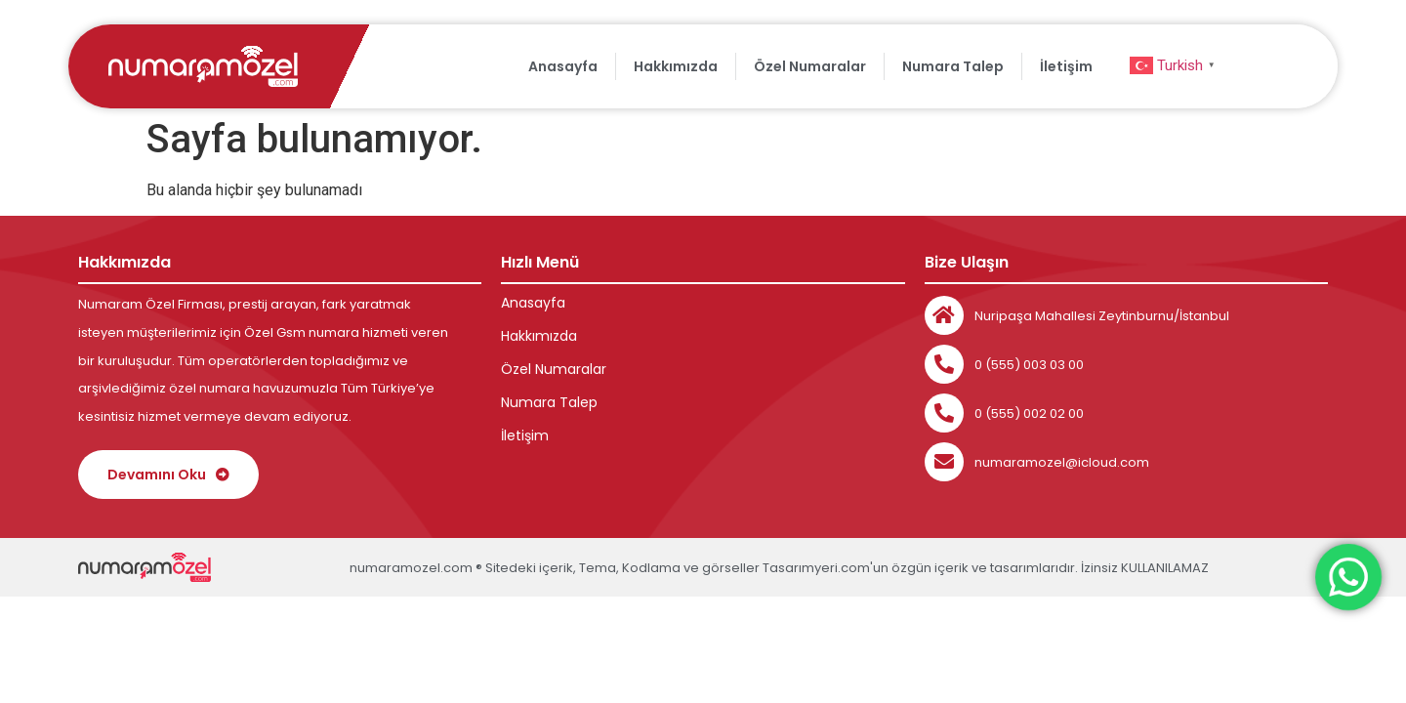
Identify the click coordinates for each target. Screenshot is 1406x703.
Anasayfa (563, 66)
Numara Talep (953, 66)
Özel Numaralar (810, 66)
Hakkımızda (676, 66)
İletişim (1066, 66)
